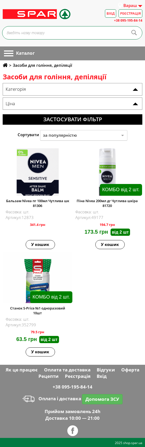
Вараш (130, 5)
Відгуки (106, 370)
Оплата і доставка (51, 398)
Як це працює (22, 370)
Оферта (130, 370)
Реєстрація (130, 13)
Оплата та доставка (67, 370)
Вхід (111, 13)
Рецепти (48, 376)
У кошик (40, 244)
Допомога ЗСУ (102, 399)
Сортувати (28, 134)
